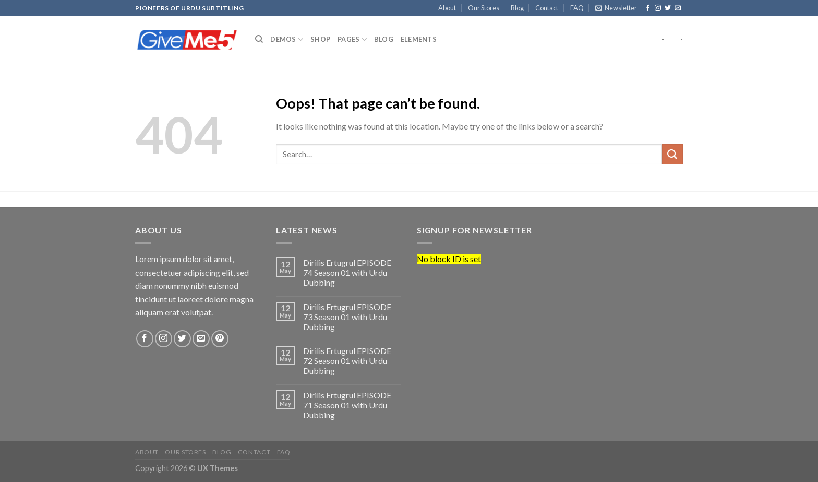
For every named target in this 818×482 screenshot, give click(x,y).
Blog (517, 8)
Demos (286, 39)
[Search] (259, 39)
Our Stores (483, 8)
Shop (320, 39)
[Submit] (672, 154)
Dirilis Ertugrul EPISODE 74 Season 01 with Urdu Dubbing (347, 272)
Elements (419, 39)
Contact (546, 8)
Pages (352, 39)
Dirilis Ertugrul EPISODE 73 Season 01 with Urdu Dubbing (347, 317)
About (447, 8)
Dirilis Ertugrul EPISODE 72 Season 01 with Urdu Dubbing (347, 360)
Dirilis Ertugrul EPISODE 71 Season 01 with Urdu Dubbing (347, 405)
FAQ (577, 8)
